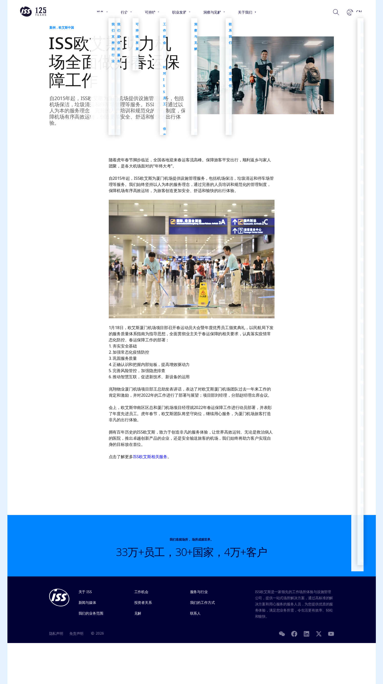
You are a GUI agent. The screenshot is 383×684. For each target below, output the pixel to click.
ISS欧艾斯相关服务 (150, 456)
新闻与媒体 (87, 602)
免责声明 (76, 633)
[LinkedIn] (306, 633)
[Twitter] (319, 633)
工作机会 (141, 591)
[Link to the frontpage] (33, 15)
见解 (137, 613)
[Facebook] (294, 633)
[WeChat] (282, 633)
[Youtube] (331, 633)
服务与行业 (199, 591)
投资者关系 (143, 602)
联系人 (195, 613)
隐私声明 (56, 633)
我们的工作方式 (202, 602)
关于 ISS (85, 591)
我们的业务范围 (91, 613)
